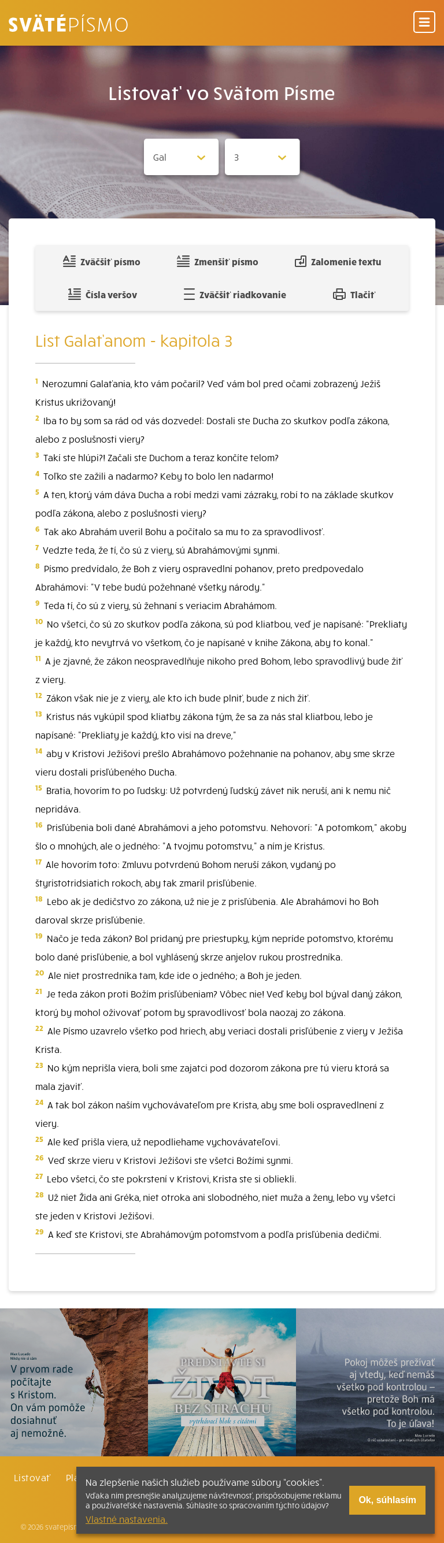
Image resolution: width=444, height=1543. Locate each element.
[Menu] (424, 23)
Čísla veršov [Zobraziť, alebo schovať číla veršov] (102, 294)
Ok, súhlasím (387, 1500)
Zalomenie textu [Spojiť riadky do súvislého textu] (338, 261)
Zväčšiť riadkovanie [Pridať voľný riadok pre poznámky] (235, 294)
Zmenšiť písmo (217, 261)
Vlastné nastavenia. (127, 1519)
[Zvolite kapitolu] (262, 157)
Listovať (32, 1477)
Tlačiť (354, 294)
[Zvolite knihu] (181, 157)
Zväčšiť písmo (101, 261)
